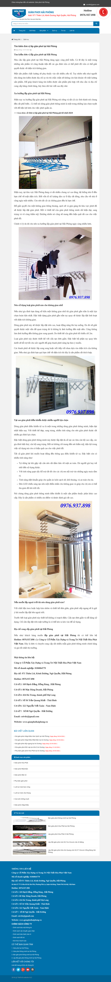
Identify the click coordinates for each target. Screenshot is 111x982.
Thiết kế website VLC (24, 977)
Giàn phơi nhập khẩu (21, 805)
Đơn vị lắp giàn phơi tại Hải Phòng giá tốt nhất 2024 (51, 113)
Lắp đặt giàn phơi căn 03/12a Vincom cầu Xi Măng (66, 842)
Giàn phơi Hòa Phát (24, 19)
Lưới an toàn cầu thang (22, 793)
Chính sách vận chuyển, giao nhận (24, 931)
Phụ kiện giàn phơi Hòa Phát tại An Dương (37, 751)
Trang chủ (22, 30)
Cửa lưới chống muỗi (21, 799)
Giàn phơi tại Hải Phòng (20, 948)
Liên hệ (72, 30)
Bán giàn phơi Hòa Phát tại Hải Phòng (61, 826)
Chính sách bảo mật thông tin (22, 927)
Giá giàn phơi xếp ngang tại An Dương (35, 743)
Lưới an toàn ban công (21, 787)
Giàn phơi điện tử (19, 775)
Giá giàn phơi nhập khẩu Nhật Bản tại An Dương (39, 740)
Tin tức (63, 30)
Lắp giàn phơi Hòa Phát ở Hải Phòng (60, 834)
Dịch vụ (54, 30)
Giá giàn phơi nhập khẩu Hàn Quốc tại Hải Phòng (39, 736)
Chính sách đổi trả (18, 937)
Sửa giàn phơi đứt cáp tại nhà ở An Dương (37, 747)
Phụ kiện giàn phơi (20, 781)
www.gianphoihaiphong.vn (35, 722)
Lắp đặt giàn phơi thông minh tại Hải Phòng (27, 958)
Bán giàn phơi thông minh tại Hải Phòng (62, 818)
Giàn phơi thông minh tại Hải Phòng (24, 951)
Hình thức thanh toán (19, 941)
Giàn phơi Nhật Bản (35, 19)
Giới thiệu (32, 30)
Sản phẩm (43, 30)
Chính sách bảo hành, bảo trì (22, 934)
